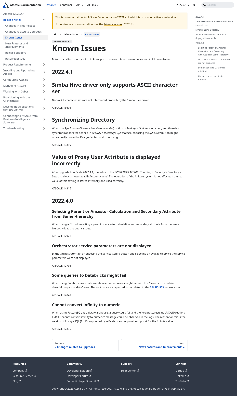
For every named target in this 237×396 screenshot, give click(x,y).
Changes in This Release (20, 25)
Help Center (130, 370)
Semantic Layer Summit (83, 381)
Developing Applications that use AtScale (18, 108)
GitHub (181, 370)
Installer (51, 5)
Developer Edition (79, 370)
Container (66, 5)
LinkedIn (182, 376)
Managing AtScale (14, 85)
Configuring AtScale (15, 79)
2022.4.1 (200, 16)
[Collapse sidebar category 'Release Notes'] (44, 19)
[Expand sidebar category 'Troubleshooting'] (44, 128)
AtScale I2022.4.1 (14, 14)
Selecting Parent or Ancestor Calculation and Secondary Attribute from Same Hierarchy (213, 51)
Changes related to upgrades (23, 31)
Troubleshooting (13, 128)
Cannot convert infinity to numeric (210, 78)
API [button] (78, 5)
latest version (113, 24)
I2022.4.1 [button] (181, 5)
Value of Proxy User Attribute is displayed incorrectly (211, 36)
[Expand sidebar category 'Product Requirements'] (44, 64)
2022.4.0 (200, 42)
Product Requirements (17, 64)
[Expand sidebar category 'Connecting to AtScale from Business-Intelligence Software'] (44, 119)
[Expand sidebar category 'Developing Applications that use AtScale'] (44, 108)
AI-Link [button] (91, 5)
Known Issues (14, 37)
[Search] (217, 5)
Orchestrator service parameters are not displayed (214, 61)
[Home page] (55, 34)
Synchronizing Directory (207, 29)
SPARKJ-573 (157, 287)
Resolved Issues (15, 58)
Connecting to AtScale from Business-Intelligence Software (20, 119)
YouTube (182, 381)
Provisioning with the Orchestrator (16, 99)
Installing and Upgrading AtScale (19, 72)
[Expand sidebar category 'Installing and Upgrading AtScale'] (44, 72)
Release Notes (12, 20)
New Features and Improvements (16, 45)
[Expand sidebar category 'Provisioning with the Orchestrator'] (44, 99)
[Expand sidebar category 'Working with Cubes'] (44, 91)
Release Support (15, 52)
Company (20, 370)
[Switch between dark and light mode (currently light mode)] (194, 5)
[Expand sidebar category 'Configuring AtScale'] (44, 79)
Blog (17, 381)
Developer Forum (79, 376)
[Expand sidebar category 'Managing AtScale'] (44, 85)
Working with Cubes (15, 91)
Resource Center (24, 376)
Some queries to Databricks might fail (211, 69)
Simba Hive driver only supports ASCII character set (214, 23)
